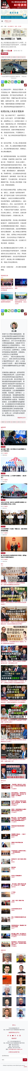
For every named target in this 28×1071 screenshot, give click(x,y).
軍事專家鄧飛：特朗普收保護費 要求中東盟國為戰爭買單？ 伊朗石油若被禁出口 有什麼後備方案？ (13, 702)
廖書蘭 (12, 902)
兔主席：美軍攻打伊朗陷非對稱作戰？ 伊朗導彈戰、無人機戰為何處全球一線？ (18, 802)
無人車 (23, 57)
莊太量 (9, 51)
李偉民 (12, 797)
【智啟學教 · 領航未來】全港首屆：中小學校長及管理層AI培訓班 (18, 786)
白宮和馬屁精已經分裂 (16, 908)
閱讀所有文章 (22, 417)
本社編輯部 (5, 453)
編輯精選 (13, 886)
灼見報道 (3, 553)
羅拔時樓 (13, 867)
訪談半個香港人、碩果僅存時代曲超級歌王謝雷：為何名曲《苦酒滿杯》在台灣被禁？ (18, 794)
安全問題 (8, 57)
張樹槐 (12, 868)
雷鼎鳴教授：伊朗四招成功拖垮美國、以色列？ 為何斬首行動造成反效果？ (18, 943)
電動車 (3, 57)
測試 (19, 57)
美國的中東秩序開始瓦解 (17, 842)
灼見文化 (3, 526)
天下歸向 (13, 892)
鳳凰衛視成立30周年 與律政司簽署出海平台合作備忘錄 (7, 286)
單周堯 (12, 853)
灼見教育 (3, 473)
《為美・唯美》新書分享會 (17, 900)
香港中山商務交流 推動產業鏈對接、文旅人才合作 (21, 299)
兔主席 (12, 827)
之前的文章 (6, 89)
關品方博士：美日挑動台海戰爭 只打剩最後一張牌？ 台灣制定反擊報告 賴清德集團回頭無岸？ (18, 819)
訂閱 (25, 1059)
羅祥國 (12, 862)
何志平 (12, 928)
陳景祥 (12, 837)
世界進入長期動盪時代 (16, 875)
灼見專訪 (3, 446)
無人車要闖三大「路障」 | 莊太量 (14, 26)
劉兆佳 (12, 844)
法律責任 (14, 57)
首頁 (2, 26)
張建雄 (12, 877)
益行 (12, 918)
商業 (5, 26)
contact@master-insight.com (15, 1049)
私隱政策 (25, 1066)
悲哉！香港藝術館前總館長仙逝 (18, 917)
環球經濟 (4, 54)
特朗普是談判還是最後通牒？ (18, 826)
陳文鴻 (12, 893)
